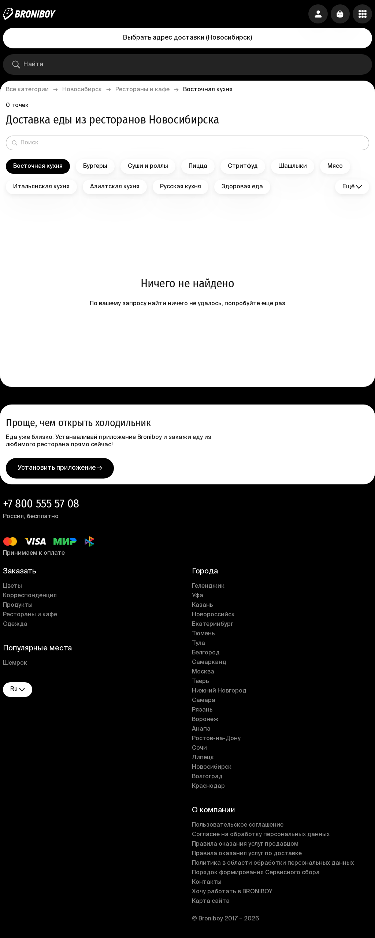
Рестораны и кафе (142, 90)
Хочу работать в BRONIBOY (232, 895)
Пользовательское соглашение (237, 828)
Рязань (202, 713)
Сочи (199, 751)
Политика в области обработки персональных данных (273, 866)
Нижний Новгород (219, 694)
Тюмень (203, 637)
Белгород (206, 656)
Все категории (27, 90)
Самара (203, 703)
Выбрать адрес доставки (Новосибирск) (187, 37)
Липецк (203, 761)
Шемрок (15, 666)
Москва (203, 675)
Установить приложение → (60, 471)
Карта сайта (211, 904)
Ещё (352, 187)
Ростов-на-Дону (216, 742)
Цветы (12, 589)
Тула (198, 646)
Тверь (200, 684)
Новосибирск (82, 90)
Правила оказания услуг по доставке (247, 857)
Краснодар (208, 789)
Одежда (15, 627)
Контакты (207, 885)
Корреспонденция (30, 599)
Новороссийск (213, 618)
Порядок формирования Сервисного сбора (256, 876)
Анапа (201, 732)
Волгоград (207, 780)
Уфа (197, 599)
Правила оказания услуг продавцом (245, 847)
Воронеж (205, 722)
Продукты (18, 608)
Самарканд (209, 665)
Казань (202, 608)
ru (17, 692)
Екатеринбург (212, 627)
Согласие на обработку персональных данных (261, 838)
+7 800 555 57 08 (41, 506)
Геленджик (208, 589)
